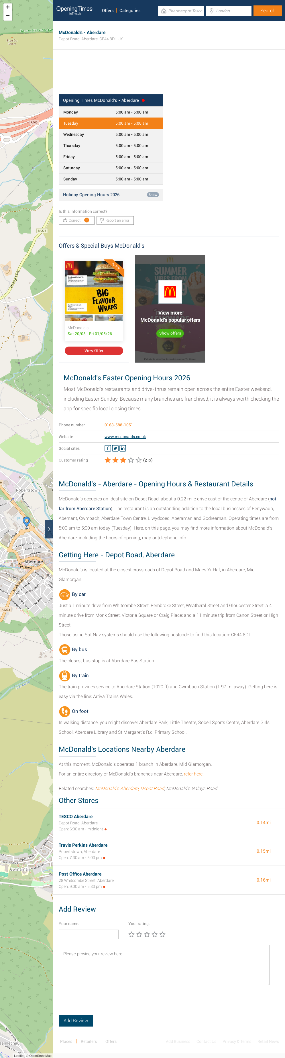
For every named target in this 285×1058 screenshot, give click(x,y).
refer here (193, 774)
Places (66, 1041)
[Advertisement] (169, 76)
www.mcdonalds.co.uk (125, 436)
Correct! (76, 220)
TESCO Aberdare (76, 816)
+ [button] (8, 7)
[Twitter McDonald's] (115, 448)
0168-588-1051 (119, 425)
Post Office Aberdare (80, 874)
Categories (130, 10)
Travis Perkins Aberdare (83, 845)
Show (153, 195)
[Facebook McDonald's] (108, 448)
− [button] (8, 16)
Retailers (89, 1041)
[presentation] (102, 1004)
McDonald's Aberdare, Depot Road (129, 788)
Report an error (114, 220)
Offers (108, 10)
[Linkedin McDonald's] (122, 448)
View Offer (93, 350)
